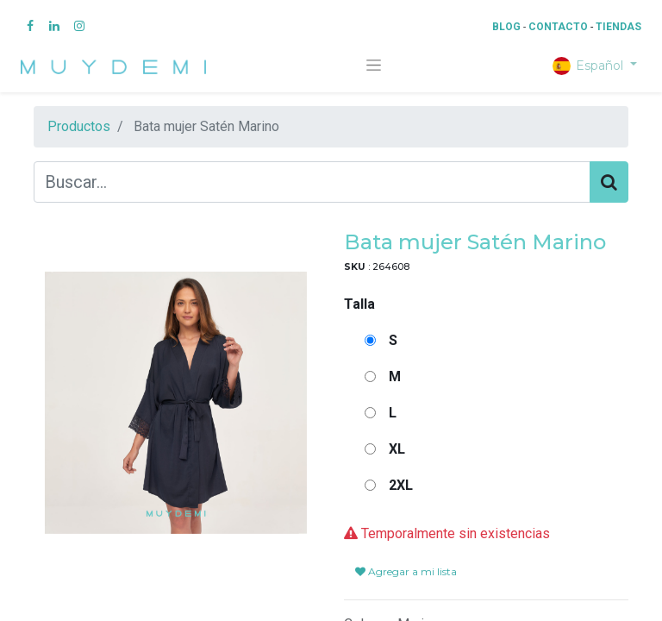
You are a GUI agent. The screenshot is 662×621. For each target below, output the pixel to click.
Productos (78, 126)
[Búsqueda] (609, 182)
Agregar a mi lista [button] (406, 571)
